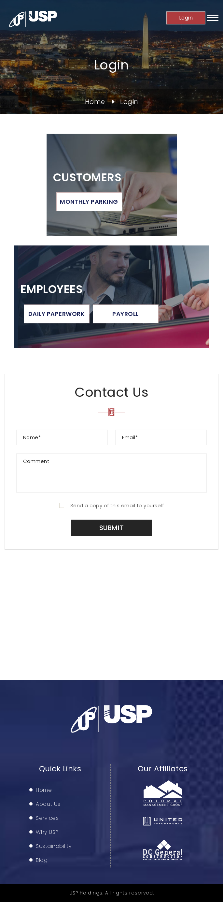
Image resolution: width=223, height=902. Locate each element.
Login (186, 18)
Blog (42, 860)
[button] (212, 20)
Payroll (125, 314)
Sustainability (53, 846)
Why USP (47, 832)
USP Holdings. (86, 893)
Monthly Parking (89, 202)
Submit (111, 527)
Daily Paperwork (56, 314)
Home (95, 101)
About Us (48, 804)
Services (47, 818)
